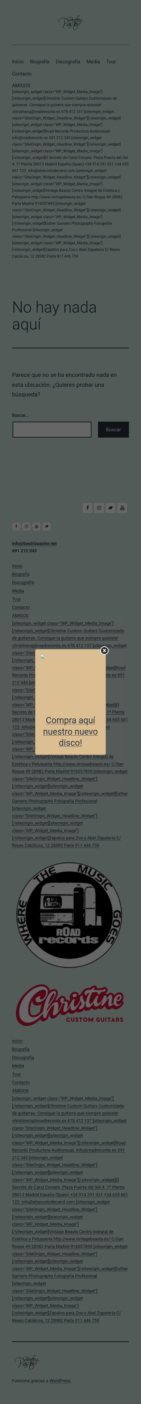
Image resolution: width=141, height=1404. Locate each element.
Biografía (39, 62)
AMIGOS (70, 171)
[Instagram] (99, 508)
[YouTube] (122, 508)
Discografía (68, 62)
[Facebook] (87, 508)
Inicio (18, 62)
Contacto (22, 74)
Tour (111, 62)
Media (93, 62)
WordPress (59, 1380)
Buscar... (20, 415)
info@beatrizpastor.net (34, 543)
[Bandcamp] (110, 508)
